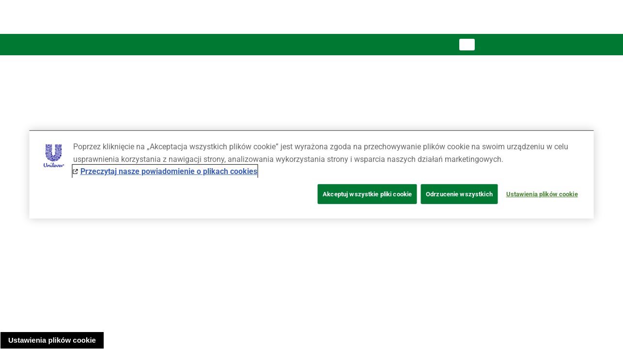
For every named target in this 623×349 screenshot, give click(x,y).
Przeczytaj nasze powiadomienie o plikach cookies (168, 171)
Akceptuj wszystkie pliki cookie (367, 194)
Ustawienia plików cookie (52, 340)
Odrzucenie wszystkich (459, 194)
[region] (312, 174)
